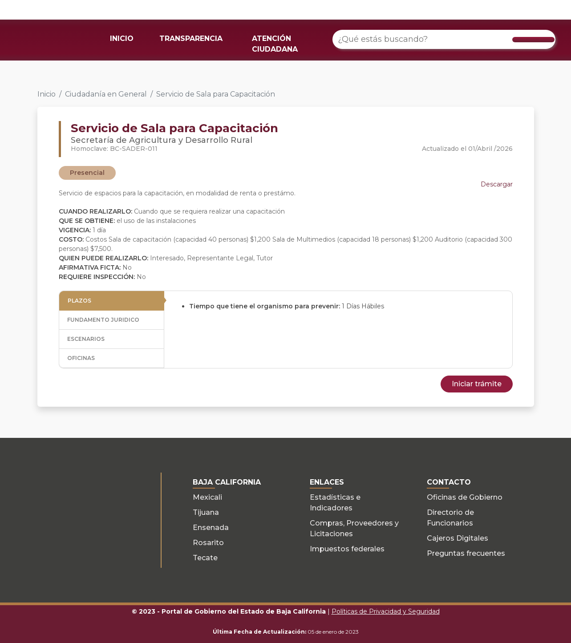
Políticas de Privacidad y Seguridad (386, 611)
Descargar (497, 184)
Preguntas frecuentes (466, 553)
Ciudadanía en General (106, 94)
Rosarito (208, 542)
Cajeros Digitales (457, 538)
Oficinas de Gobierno (464, 497)
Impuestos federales (347, 549)
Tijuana (206, 512)
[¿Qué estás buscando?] (443, 39)
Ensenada (211, 527)
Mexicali (207, 497)
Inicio (46, 94)
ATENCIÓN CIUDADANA (275, 43)
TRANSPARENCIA (191, 38)
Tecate (205, 558)
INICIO (122, 38)
